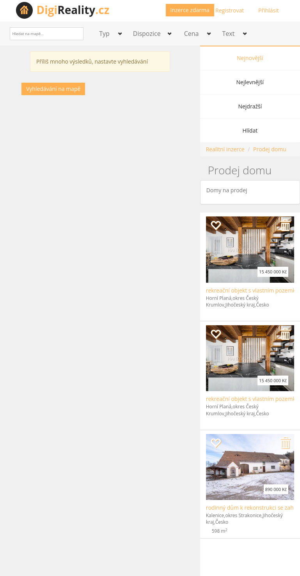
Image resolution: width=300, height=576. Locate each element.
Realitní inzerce (225, 149)
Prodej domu (269, 149)
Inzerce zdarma (189, 10)
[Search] (74, 33)
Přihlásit (268, 10)
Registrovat (229, 10)
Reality (73, 9)
